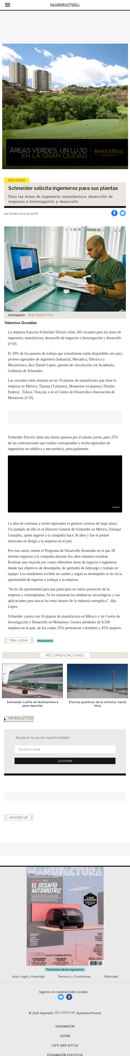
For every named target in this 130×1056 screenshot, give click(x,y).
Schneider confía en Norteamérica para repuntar (32, 703)
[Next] (123, 106)
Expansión (65, 1032)
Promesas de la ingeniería (65, 975)
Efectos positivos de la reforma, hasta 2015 (97, 703)
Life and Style (65, 1052)
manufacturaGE (61, 1003)
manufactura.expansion (69, 1003)
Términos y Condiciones (74, 982)
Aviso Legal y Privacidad (28, 982)
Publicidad (111, 982)
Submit (65, 767)
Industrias (16, 180)
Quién (65, 1042)
